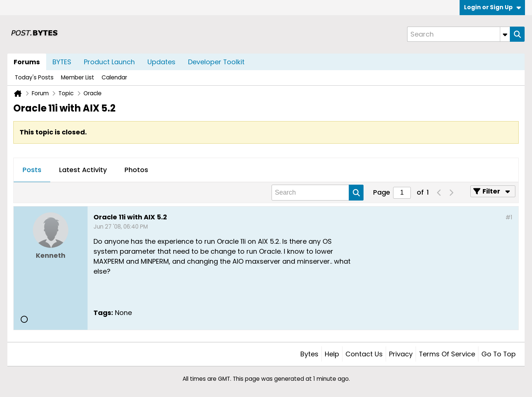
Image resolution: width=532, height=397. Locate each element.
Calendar (114, 77)
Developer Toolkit (216, 61)
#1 (508, 217)
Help (332, 354)
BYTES (61, 61)
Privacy (401, 354)
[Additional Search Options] (505, 34)
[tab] (32, 170)
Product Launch (109, 61)
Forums (27, 61)
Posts (32, 169)
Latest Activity (83, 169)
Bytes (309, 354)
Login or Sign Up (492, 7)
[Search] (458, 34)
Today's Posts (34, 77)
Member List (77, 77)
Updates (161, 61)
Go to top (498, 354)
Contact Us (364, 354)
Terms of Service (447, 354)
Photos (136, 169)
